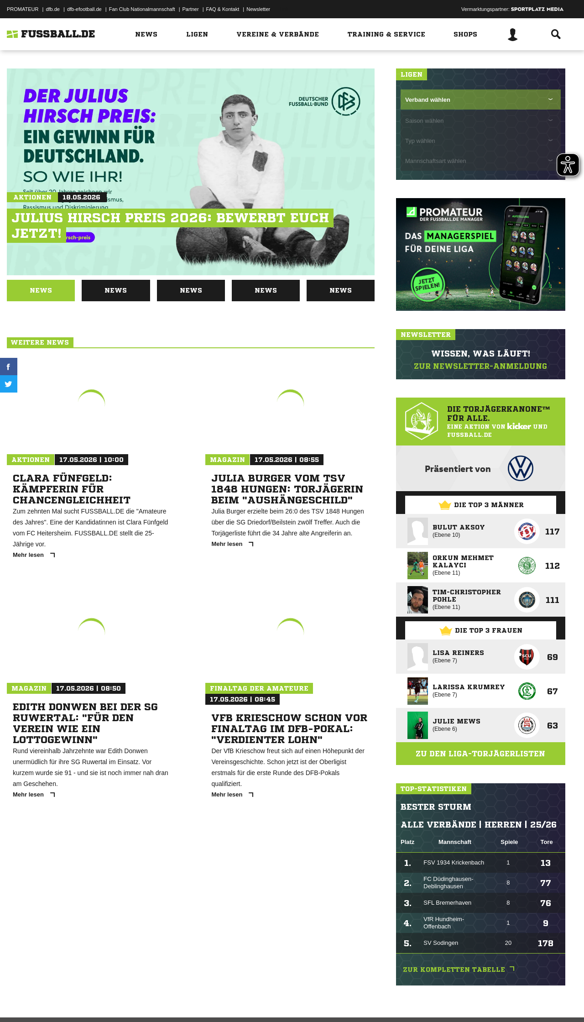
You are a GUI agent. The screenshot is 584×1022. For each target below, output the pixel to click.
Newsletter (258, 9)
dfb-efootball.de (84, 9)
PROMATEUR (22, 9)
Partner (190, 9)
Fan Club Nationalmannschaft (142, 9)
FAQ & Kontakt (223, 9)
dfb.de (53, 9)
